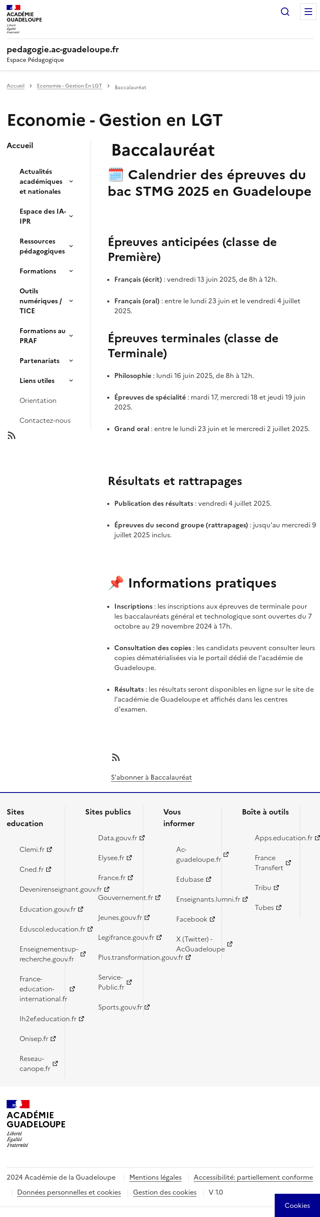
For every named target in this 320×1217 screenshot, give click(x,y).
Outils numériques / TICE (41, 301)
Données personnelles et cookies (69, 1192)
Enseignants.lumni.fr (194, 899)
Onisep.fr (34, 1039)
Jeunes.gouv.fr (116, 917)
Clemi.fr (32, 849)
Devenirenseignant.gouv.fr (37, 889)
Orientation (38, 400)
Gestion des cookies (165, 1192)
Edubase (190, 879)
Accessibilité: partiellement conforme (253, 1177)
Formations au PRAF (43, 336)
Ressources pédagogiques (42, 246)
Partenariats (39, 361)
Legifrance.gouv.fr (116, 937)
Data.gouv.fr (116, 838)
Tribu (263, 888)
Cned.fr (32, 869)
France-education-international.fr (37, 989)
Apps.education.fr (272, 838)
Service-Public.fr (111, 982)
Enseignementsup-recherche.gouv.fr (37, 954)
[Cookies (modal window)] (297, 1205)
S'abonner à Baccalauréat (151, 777)
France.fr (112, 878)
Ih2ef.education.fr (37, 1019)
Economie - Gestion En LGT (69, 86)
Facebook (191, 919)
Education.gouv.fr (37, 909)
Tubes (264, 907)
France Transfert (269, 863)
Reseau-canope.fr (35, 1063)
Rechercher (285, 11)
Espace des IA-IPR (43, 216)
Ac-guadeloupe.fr (194, 854)
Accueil (16, 86)
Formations (38, 271)
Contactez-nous (45, 420)
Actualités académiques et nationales (41, 181)
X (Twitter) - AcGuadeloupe (194, 944)
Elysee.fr (111, 858)
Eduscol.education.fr (37, 929)
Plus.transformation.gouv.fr (116, 957)
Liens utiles (37, 380)
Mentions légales (155, 1177)
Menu (308, 11)
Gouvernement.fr (116, 897)
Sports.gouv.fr (116, 1007)
